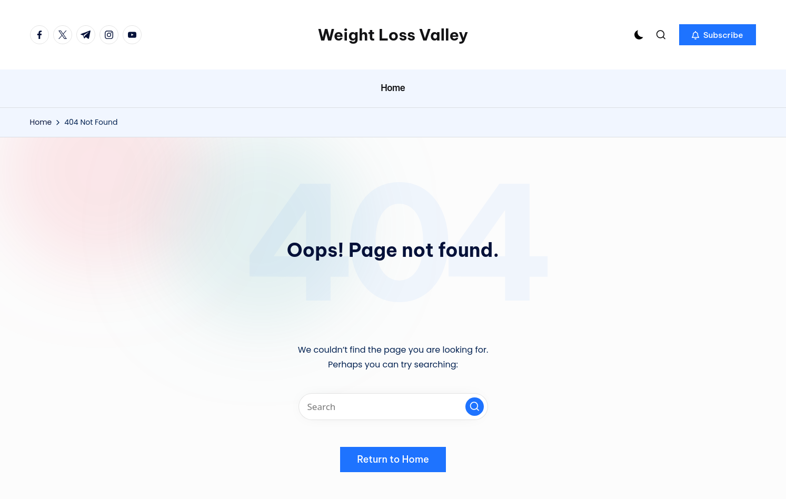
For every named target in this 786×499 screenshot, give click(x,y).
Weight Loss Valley (393, 35)
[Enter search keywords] (393, 406)
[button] (717, 35)
